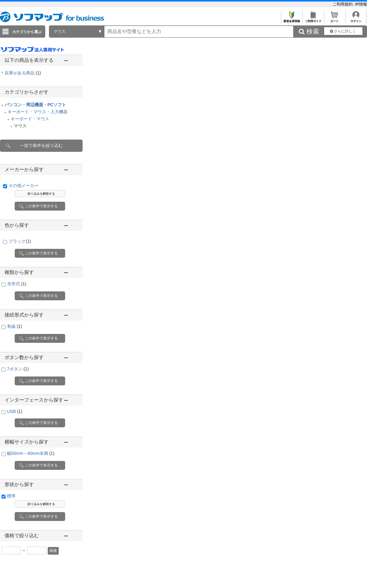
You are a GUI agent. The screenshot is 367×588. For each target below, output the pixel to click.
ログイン (356, 19)
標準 (11, 495)
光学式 (16, 283)
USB (14, 411)
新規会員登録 (292, 19)
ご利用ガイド (313, 19)
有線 (14, 326)
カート (334, 19)
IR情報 (361, 4)
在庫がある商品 (23, 72)
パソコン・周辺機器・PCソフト (35, 104)
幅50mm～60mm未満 (30, 453)
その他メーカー (24, 185)
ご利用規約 (343, 4)
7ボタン (18, 368)
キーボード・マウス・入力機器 (38, 111)
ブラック (20, 241)
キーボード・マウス (30, 118)
